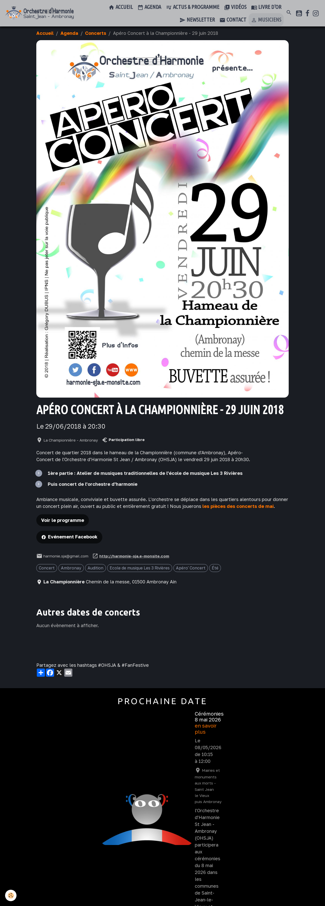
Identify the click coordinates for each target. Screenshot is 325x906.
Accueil (120, 7)
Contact (232, 20)
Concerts (95, 33)
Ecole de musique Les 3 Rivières (140, 568)
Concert (47, 568)
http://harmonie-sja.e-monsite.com (134, 556)
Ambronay (71, 568)
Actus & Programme (192, 7)
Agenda (149, 7)
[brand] (39, 13)
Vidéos (235, 7)
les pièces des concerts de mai (238, 506)
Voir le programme (62, 520)
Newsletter (197, 20)
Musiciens (266, 20)
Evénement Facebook (73, 536)
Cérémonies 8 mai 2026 (209, 717)
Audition (95, 568)
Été (215, 568)
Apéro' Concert (190, 568)
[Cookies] (11, 895)
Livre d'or (266, 7)
